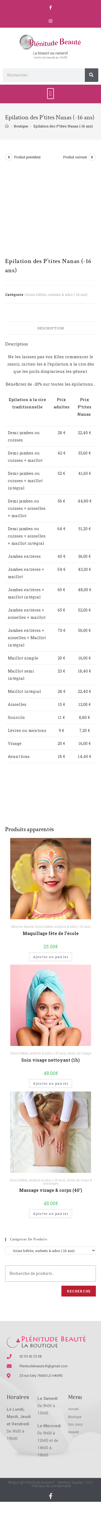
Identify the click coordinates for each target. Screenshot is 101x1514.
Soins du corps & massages (67, 1181)
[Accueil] (7, 126)
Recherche (78, 1291)
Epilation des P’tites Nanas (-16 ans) (63, 126)
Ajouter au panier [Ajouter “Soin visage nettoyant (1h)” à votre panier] (50, 1083)
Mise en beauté (22, 926)
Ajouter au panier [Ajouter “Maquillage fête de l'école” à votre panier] (50, 957)
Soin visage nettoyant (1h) (50, 1060)
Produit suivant (75, 157)
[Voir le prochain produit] (92, 157)
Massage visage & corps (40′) (50, 1190)
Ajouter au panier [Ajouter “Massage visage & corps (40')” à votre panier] (50, 1213)
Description (50, 328)
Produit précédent (27, 157)
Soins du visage (79, 1053)
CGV (89, 1482)
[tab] (50, 328)
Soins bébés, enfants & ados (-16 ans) (57, 294)
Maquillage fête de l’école (51, 933)
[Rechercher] (91, 75)
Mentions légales (70, 1482)
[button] (50, 93)
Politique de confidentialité (51, 1486)
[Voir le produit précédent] (9, 157)
